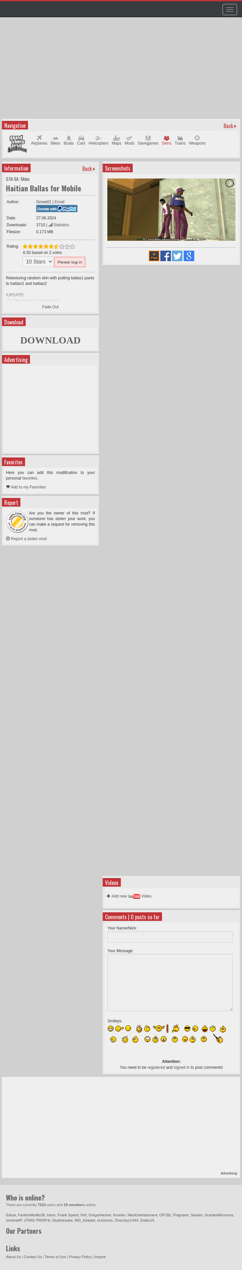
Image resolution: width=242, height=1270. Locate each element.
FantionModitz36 (31, 1215)
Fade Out (50, 307)
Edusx (11, 1215)
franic (51, 1215)
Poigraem (181, 1215)
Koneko (119, 1215)
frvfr (84, 1215)
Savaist (196, 1215)
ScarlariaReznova (218, 1215)
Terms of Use (55, 1257)
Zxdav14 (147, 1220)
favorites (29, 478)
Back (228, 126)
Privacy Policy (80, 1257)
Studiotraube (62, 1220)
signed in (182, 1067)
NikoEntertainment (142, 1215)
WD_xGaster (85, 1220)
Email (60, 202)
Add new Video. (129, 896)
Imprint (100, 1257)
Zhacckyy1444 (126, 1220)
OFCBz (165, 1215)
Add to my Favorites (26, 487)
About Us (13, 1257)
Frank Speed (68, 1215)
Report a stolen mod (26, 539)
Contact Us (33, 1257)
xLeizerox (105, 1220)
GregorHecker (100, 1215)
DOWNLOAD (50, 340)
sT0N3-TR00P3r (37, 1220)
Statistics (58, 225)
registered (156, 1067)
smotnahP (14, 1220)
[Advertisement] (121, 71)
